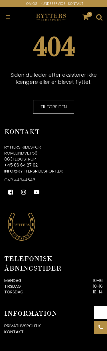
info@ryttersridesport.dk (33, 171)
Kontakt (75, 3)
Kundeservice (53, 3)
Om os (31, 3)
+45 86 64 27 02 (21, 165)
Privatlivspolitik (22, 326)
